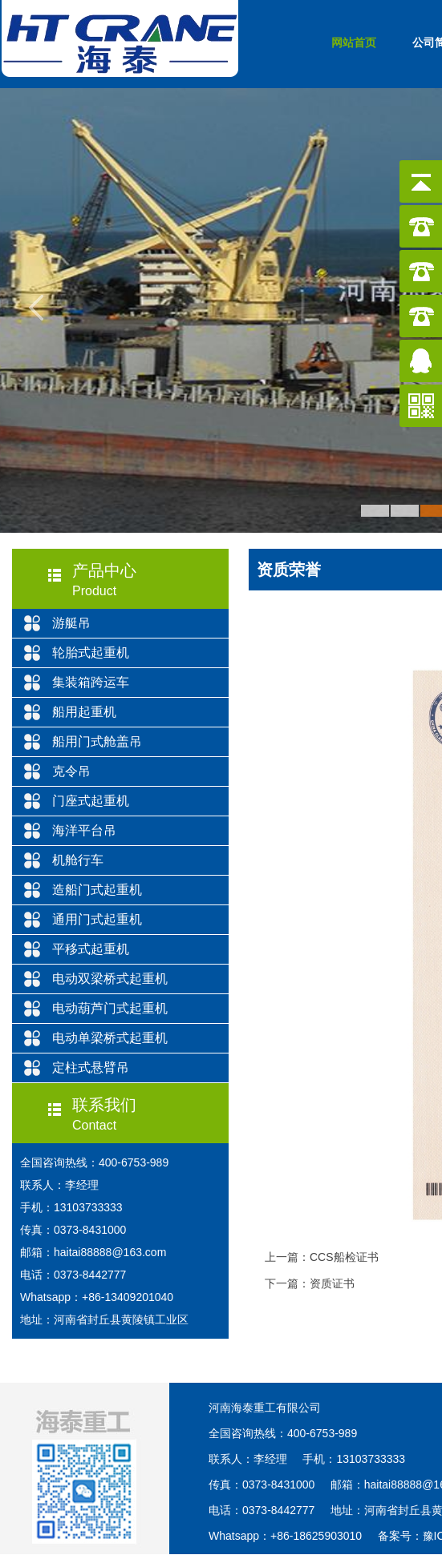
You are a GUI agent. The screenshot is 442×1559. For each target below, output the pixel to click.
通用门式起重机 (97, 919)
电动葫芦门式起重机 (110, 1008)
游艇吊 (71, 623)
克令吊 (71, 771)
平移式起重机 (90, 949)
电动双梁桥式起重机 (110, 978)
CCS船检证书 (344, 1257)
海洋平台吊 (84, 830)
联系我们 (104, 1105)
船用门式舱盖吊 (97, 741)
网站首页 (353, 42)
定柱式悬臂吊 (90, 1067)
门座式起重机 (90, 801)
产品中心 (104, 570)
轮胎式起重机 (90, 652)
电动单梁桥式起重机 (110, 1038)
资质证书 (332, 1283)
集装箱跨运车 (90, 682)
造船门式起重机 (97, 889)
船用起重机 (84, 712)
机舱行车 (77, 860)
